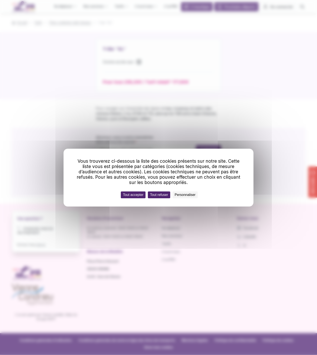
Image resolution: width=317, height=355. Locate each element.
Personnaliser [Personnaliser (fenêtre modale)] (185, 195)
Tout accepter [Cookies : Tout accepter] (133, 195)
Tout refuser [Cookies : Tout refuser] (159, 195)
